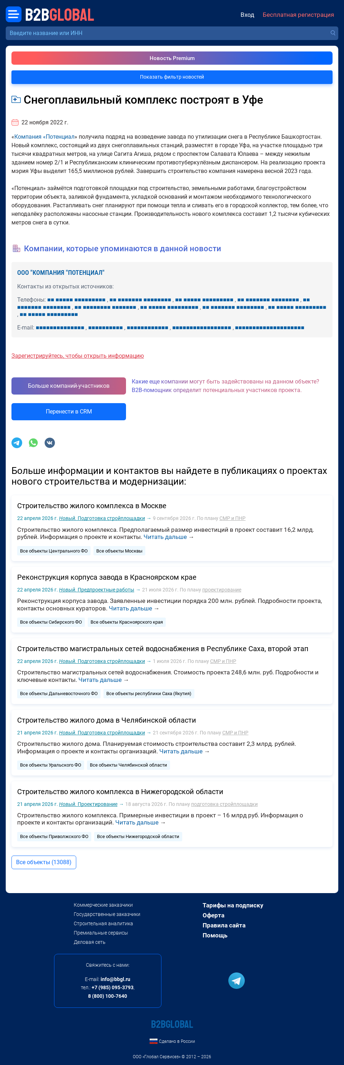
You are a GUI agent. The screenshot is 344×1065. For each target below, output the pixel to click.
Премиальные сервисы (101, 933)
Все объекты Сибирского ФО (51, 622)
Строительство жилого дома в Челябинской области (106, 720)
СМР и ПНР (232, 518)
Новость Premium (172, 58)
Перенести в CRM (69, 411)
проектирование (221, 590)
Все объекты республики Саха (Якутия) (149, 693)
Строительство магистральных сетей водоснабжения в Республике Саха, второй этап (163, 648)
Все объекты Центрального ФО (54, 551)
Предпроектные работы (96, 590)
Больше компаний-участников (69, 385)
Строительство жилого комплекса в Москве (91, 505)
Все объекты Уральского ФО (50, 765)
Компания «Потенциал (44, 136)
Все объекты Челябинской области (128, 765)
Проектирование (88, 804)
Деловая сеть (90, 942)
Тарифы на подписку (233, 905)
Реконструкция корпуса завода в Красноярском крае (107, 577)
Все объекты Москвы (119, 551)
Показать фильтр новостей (172, 77)
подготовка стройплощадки (224, 804)
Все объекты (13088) (44, 862)
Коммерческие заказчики (103, 905)
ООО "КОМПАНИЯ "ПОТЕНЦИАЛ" (61, 272)
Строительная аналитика (103, 923)
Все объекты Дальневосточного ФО (59, 693)
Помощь (215, 935)
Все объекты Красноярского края (127, 622)
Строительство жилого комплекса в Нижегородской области (120, 791)
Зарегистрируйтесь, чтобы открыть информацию (77, 355)
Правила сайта (224, 925)
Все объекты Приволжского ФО (54, 836)
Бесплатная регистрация (298, 14)
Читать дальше (165, 536)
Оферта (213, 915)
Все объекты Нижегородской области (138, 836)
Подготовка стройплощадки (102, 518)
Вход (247, 14)
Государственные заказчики (107, 914)
